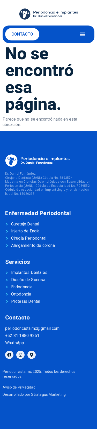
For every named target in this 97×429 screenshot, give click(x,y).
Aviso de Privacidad (19, 387)
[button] (82, 34)
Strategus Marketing (48, 394)
